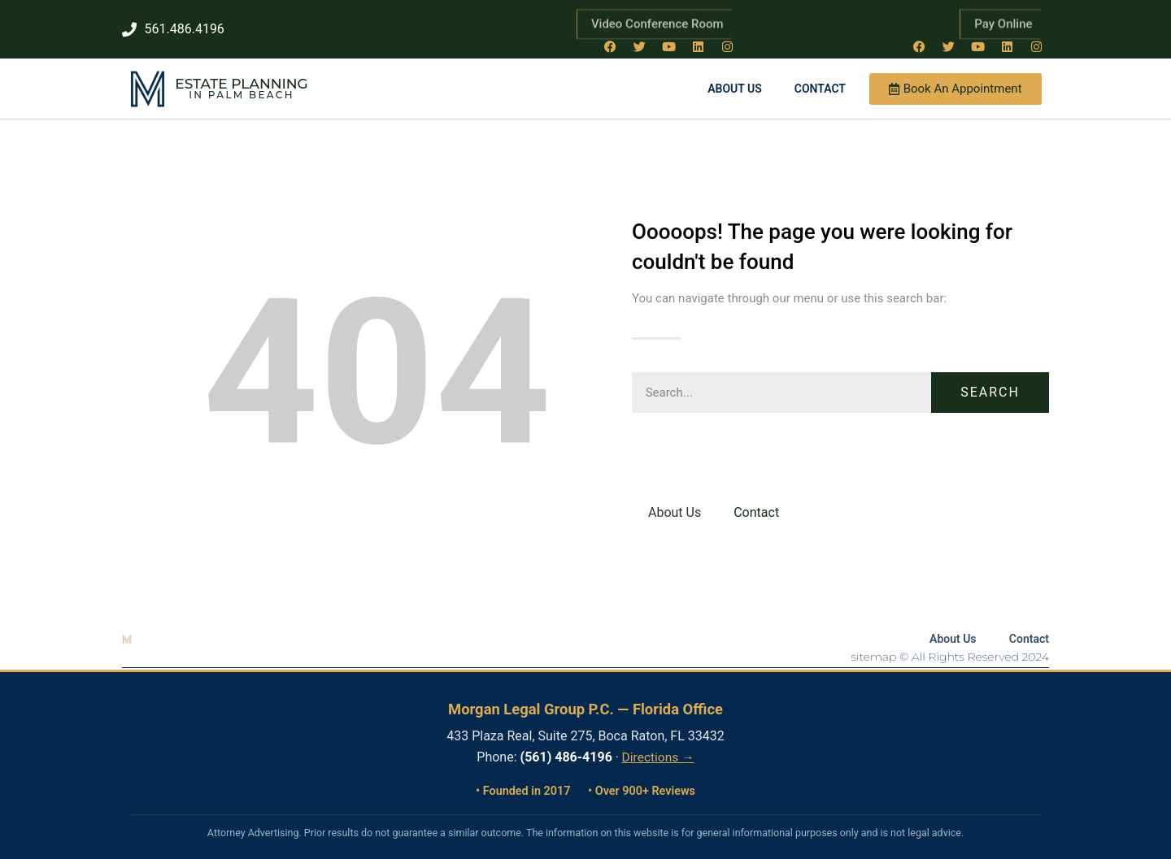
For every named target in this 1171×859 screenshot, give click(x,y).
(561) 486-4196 (566, 750)
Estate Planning (241, 77)
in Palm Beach (241, 88)
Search (990, 385)
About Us (734, 82)
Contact (820, 82)
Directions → (658, 751)
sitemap (874, 650)
